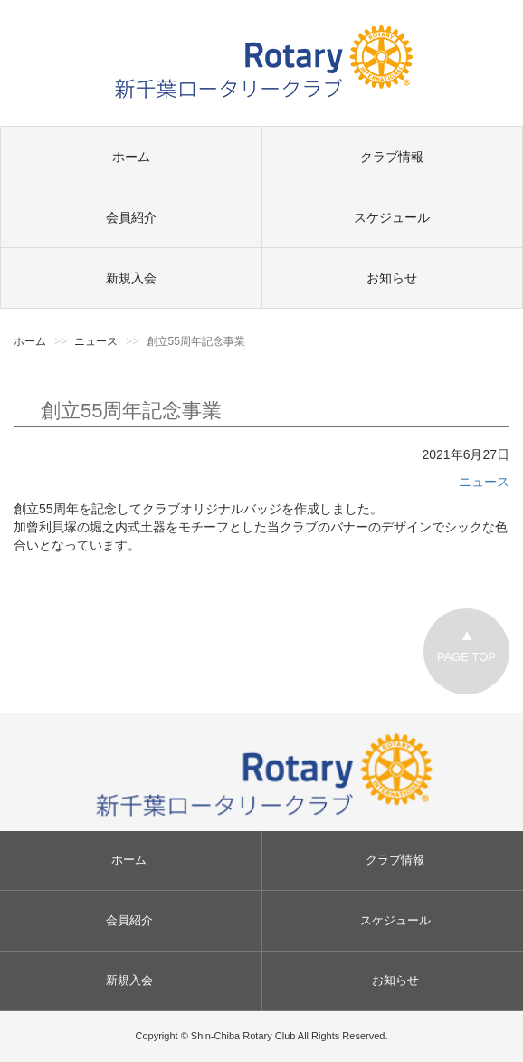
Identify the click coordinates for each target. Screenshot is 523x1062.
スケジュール (392, 217)
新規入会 (131, 278)
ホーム (131, 156)
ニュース (484, 481)
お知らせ (391, 278)
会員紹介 (131, 217)
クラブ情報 (391, 156)
